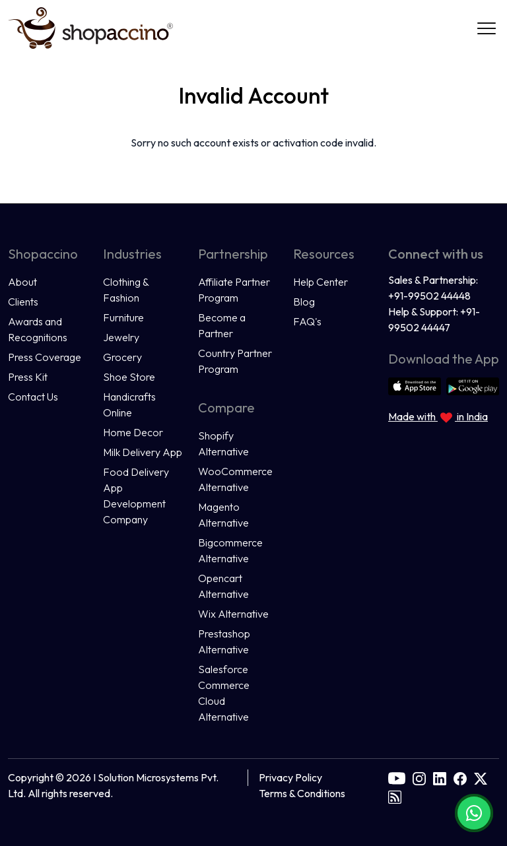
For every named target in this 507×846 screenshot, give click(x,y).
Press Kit (28, 376)
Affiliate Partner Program (234, 289)
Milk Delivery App (142, 452)
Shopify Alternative (223, 443)
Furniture (123, 317)
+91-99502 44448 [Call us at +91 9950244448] (429, 295)
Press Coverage (44, 357)
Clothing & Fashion (126, 289)
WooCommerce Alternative (235, 479)
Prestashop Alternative (224, 641)
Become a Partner (222, 325)
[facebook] (460, 777)
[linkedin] (439, 777)
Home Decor (133, 432)
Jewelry (121, 337)
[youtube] (396, 777)
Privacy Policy (290, 777)
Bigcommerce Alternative (230, 550)
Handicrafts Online (129, 404)
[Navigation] (486, 28)
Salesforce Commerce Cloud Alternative (224, 693)
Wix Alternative (233, 613)
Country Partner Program (235, 360)
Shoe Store (129, 376)
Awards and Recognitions (37, 329)
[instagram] (419, 777)
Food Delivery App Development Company (136, 495)
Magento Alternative (223, 514)
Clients (23, 301)
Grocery (122, 357)
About (22, 281)
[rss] (394, 795)
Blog (304, 301)
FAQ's (307, 321)
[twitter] (480, 777)
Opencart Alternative (223, 586)
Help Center (320, 281)
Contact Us (33, 396)
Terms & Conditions (302, 793)
